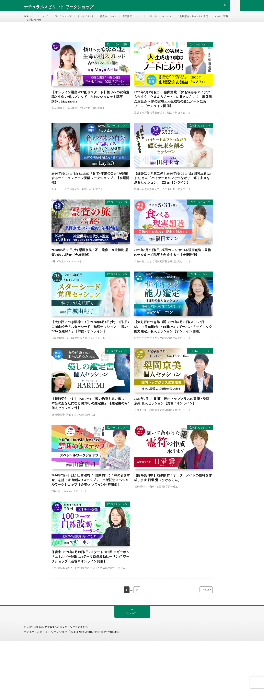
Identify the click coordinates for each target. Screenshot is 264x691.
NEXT (201, 640)
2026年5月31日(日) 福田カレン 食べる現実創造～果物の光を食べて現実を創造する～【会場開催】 (172, 276)
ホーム (47, 19)
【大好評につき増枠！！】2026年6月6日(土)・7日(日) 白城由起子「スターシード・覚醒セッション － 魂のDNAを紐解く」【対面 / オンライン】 (91, 357)
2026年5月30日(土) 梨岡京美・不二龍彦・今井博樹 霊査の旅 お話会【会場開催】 (91, 273)
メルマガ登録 (35, 26)
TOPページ (30, 19)
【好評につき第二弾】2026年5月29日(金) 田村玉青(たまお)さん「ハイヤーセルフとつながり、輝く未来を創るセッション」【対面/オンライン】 (173, 195)
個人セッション (118, 19)
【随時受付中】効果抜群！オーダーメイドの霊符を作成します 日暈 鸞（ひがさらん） (172, 514)
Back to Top (132, 663)
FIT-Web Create (83, 682)
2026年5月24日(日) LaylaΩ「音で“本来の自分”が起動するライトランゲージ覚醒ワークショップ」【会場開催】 (91, 192)
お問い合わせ (58, 26)
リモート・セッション (175, 19)
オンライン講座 (117, 56)
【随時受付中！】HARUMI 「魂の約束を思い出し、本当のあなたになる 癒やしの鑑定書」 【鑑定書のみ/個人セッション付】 (91, 438)
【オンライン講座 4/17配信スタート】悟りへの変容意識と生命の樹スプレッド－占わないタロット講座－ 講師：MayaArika (90, 109)
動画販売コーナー (145, 19)
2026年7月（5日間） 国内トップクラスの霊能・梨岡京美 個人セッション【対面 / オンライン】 (173, 436)
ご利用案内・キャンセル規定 (213, 19)
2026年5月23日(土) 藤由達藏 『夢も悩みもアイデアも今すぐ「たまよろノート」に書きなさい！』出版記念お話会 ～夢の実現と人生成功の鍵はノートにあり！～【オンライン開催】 (173, 111)
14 (137, 640)
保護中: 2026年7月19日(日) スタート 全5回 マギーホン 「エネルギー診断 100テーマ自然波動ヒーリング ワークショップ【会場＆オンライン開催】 (90, 603)
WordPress (115, 682)
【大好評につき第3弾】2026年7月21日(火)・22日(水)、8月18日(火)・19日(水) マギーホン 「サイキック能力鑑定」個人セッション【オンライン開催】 (172, 357)
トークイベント (92, 19)
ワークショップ (67, 19)
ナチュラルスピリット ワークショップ (68, 677)
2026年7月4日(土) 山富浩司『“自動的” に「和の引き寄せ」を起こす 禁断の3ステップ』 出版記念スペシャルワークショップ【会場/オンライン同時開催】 (90, 520)
